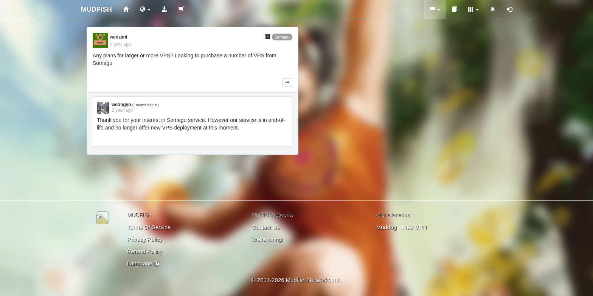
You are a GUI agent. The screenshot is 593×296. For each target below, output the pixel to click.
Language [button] (143, 263)
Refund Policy (144, 251)
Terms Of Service (149, 227)
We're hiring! (267, 239)
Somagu (282, 37)
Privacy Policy (144, 239)
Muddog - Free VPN (401, 227)
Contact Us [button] (265, 227)
